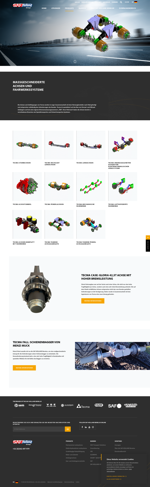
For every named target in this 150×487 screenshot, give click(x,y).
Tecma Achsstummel (22, 204)
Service (77, 2)
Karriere (115, 2)
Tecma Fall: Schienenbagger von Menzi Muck (36, 343)
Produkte (69, 8)
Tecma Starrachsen (22, 163)
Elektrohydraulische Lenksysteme (76, 448)
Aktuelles (106, 2)
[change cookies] (116, 476)
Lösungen (55, 8)
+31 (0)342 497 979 (21, 448)
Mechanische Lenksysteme (74, 445)
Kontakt (98, 2)
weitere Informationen (24, 368)
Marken (82, 8)
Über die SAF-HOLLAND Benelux (125, 448)
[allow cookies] (114, 479)
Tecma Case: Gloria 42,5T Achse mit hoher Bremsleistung (106, 276)
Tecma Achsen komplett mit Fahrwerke (24, 243)
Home (44, 8)
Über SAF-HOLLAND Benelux (102, 8)
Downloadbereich (127, 8)
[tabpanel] (75, 33)
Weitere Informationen (92, 301)
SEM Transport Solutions (98, 445)
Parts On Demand (87, 2)
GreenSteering (94, 448)
